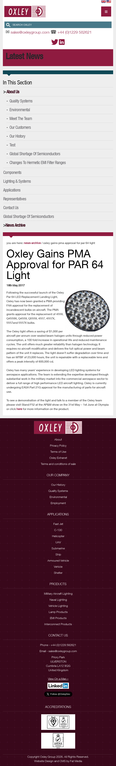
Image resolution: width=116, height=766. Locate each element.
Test (12, 144)
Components (12, 172)
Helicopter (58, 536)
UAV (58, 542)
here (19, 408)
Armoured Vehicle (58, 560)
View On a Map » (58, 678)
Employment (58, 503)
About (58, 439)
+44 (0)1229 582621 (74, 32)
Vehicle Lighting (58, 605)
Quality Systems (20, 100)
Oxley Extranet (58, 457)
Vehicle (58, 566)
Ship (58, 554)
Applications (11, 189)
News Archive (15, 225)
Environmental (19, 109)
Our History (17, 136)
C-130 (58, 530)
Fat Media (76, 761)
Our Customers (20, 127)
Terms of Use (58, 451)
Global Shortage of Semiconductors (34, 153)
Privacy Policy (58, 445)
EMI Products (58, 618)
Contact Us (10, 207)
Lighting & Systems (17, 181)
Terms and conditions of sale (58, 463)
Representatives (14, 198)
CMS (63, 761)
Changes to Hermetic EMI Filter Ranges (37, 162)
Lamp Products (58, 611)
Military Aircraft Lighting (58, 593)
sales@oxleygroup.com (30, 32)
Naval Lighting (58, 599)
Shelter (58, 572)
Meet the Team (20, 118)
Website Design (44, 761)
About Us (12, 91)
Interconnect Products (58, 624)
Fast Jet (58, 523)
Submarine (58, 548)
